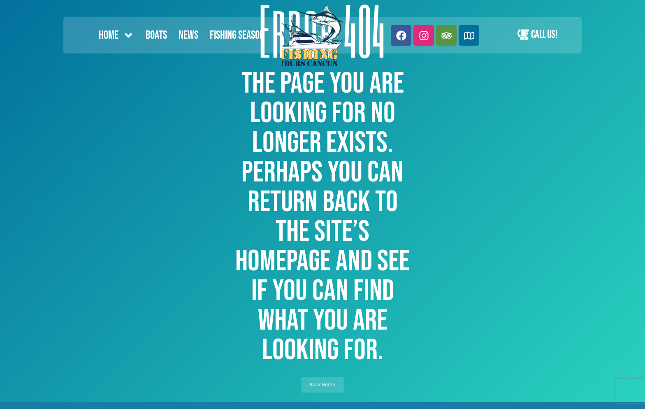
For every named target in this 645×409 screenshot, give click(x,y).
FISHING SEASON (237, 35)
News (188, 35)
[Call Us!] (523, 34)
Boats (156, 35)
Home (116, 35)
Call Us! (544, 34)
